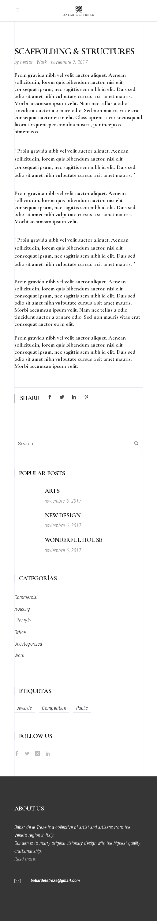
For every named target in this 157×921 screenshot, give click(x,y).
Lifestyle (22, 621)
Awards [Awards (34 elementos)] (24, 708)
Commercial (26, 597)
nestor (26, 62)
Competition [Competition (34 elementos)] (54, 708)
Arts (52, 491)
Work (42, 62)
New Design (63, 515)
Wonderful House (73, 540)
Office (20, 632)
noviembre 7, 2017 (69, 62)
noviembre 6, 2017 (63, 501)
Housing (22, 609)
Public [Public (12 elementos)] (82, 708)
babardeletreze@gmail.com (55, 880)
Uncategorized (28, 644)
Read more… (26, 859)
